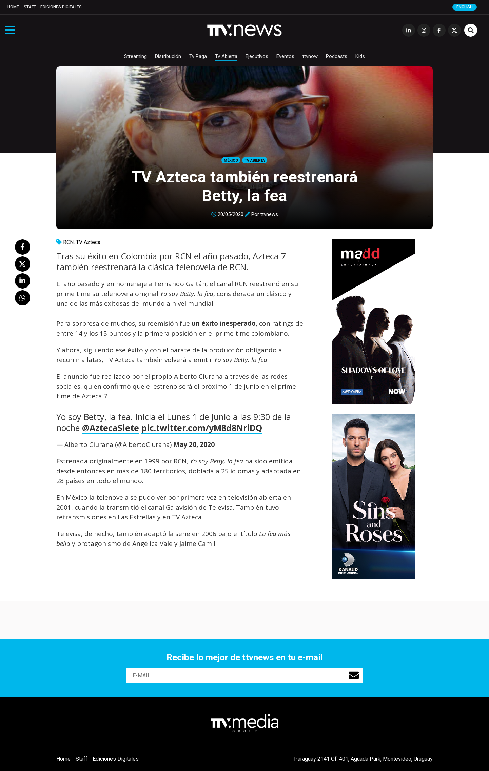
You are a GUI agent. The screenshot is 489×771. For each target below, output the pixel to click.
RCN (68, 242)
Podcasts (336, 56)
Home (13, 7)
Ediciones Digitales (61, 7)
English (464, 7)
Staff (30, 7)
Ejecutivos (257, 56)
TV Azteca (88, 242)
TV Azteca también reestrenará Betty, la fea (244, 186)
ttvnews (269, 214)
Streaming (135, 56)
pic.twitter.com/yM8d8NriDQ (201, 427)
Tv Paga (198, 56)
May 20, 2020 (194, 444)
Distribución (168, 56)
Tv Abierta (226, 56)
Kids (360, 56)
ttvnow (310, 56)
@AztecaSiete (110, 427)
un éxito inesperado (224, 323)
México (231, 160)
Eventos (285, 56)
